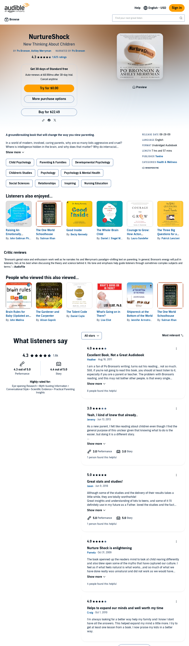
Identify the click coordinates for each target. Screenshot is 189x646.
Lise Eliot (106, 320)
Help (137, 8)
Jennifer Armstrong (142, 320)
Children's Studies (20, 173)
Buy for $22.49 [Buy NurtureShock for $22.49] (49, 112)
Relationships (47, 183)
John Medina (17, 320)
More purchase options (49, 99)
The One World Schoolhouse (45, 232)
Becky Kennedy (79, 234)
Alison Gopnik (48, 320)
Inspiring (70, 183)
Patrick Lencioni (170, 238)
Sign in (177, 8)
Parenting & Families (53, 162)
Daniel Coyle (78, 316)
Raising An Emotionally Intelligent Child (16, 234)
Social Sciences (19, 183)
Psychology (48, 173)
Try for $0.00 (49, 88)
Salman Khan (47, 238)
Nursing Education (96, 183)
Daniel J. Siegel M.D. (112, 238)
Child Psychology (20, 162)
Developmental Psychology (92, 162)
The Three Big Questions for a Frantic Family (167, 234)
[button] (43, 120)
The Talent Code (76, 312)
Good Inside (74, 230)
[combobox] (148, 18)
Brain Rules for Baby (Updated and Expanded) (18, 316)
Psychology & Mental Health (82, 173)
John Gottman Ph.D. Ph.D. (24, 238)
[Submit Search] (181, 18)
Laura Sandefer (139, 238)
